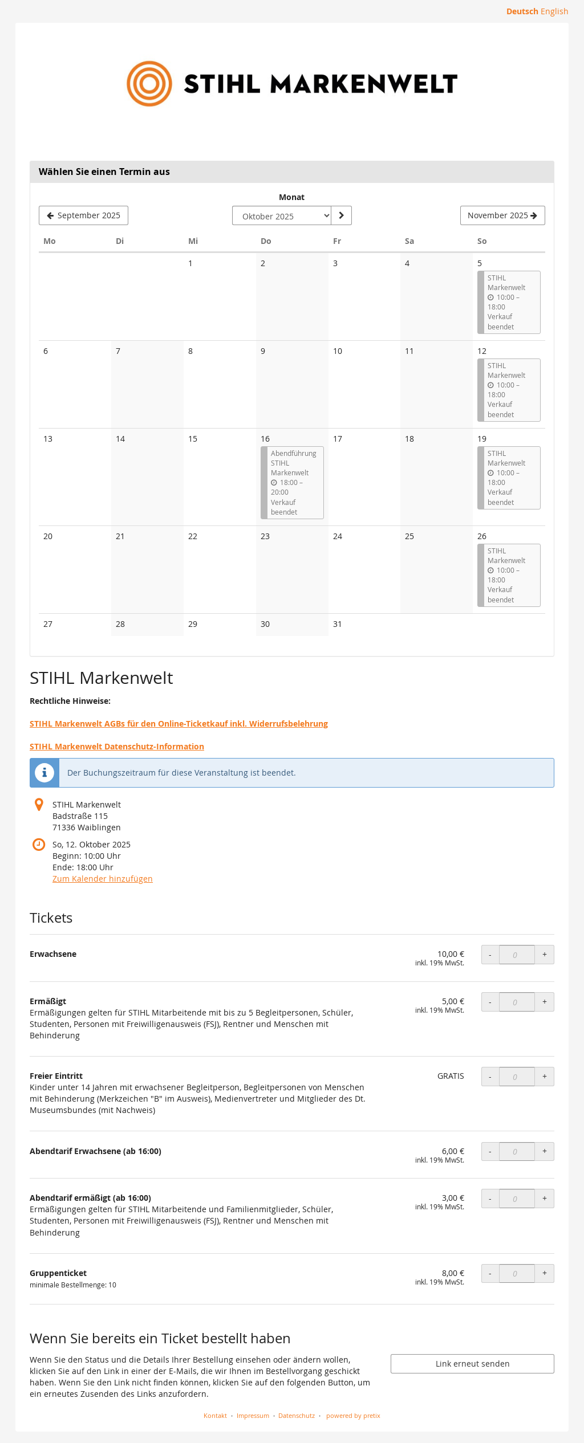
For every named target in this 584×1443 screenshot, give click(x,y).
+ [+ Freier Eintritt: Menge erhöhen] (544, 1076)
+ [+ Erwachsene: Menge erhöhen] (544, 954)
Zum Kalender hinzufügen (102, 878)
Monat (292, 196)
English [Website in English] (555, 11)
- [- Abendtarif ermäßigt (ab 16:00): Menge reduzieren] (490, 1198)
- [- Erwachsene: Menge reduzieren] (490, 954)
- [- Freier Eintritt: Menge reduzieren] (490, 1076)
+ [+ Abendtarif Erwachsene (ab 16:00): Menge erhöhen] (544, 1151)
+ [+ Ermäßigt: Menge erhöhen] (544, 1001)
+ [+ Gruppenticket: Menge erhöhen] (544, 1272)
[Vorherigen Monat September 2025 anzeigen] (83, 215)
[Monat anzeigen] (341, 215)
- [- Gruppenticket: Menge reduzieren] (490, 1272)
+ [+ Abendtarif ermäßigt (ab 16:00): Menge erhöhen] (544, 1198)
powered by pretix (353, 1415)
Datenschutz (296, 1415)
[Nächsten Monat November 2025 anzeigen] (502, 215)
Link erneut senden (473, 1363)
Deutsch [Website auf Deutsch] (522, 11)
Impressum (253, 1415)
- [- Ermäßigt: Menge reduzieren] (490, 1001)
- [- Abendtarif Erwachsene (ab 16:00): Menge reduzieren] (490, 1151)
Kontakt (215, 1415)
